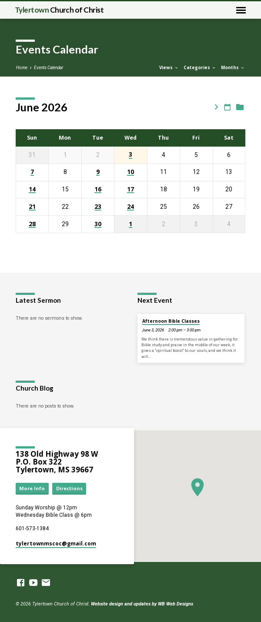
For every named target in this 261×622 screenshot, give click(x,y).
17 (130, 189)
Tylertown (59, 9)
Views (169, 67)
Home (21, 67)
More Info (32, 488)
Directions (69, 488)
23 (97, 207)
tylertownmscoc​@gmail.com (56, 543)
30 (97, 224)
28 (32, 224)
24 (130, 207)
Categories (200, 67)
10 (130, 172)
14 (32, 189)
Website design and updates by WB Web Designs (142, 604)
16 (97, 189)
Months (233, 67)
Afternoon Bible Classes (171, 321)
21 (32, 207)
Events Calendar (48, 67)
